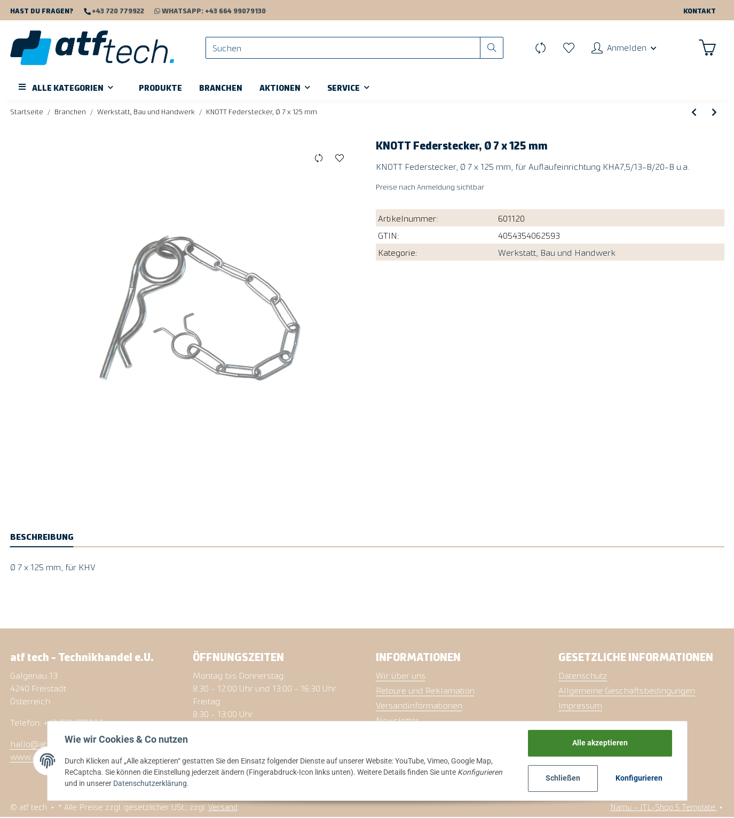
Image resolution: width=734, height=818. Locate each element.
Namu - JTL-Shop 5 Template (663, 807)
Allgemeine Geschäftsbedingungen (626, 690)
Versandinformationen (419, 705)
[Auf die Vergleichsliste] (319, 159)
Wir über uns (400, 675)
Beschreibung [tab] (42, 536)
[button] (623, 48)
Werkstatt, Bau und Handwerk (556, 252)
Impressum (580, 705)
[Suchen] (343, 48)
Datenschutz (582, 675)
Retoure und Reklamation (425, 690)
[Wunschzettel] (568, 48)
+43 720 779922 (117, 10)
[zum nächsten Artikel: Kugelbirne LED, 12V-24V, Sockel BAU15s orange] (714, 112)
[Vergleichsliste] (539, 48)
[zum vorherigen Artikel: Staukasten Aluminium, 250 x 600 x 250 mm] (694, 112)
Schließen (563, 778)
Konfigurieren (638, 778)
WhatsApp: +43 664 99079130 (205, 10)
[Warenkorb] (707, 47)
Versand (223, 807)
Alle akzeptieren (600, 742)
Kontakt (699, 10)
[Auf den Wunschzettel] (340, 159)
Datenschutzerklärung (150, 783)
